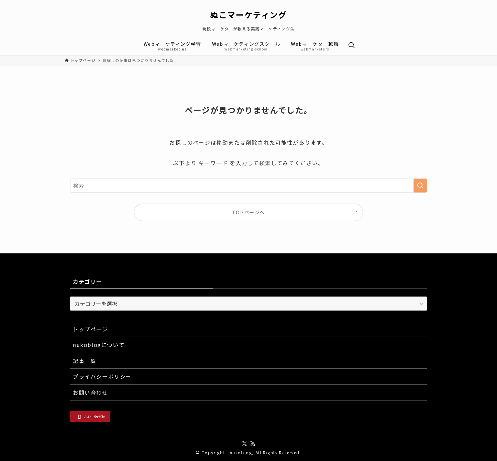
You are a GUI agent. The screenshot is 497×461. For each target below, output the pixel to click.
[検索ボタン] (351, 45)
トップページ (90, 329)
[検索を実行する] (420, 186)
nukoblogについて (99, 345)
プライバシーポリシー (102, 376)
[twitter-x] (244, 444)
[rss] (253, 444)
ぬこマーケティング (248, 15)
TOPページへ (248, 212)
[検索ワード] (248, 186)
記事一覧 (84, 361)
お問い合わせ (90, 392)
